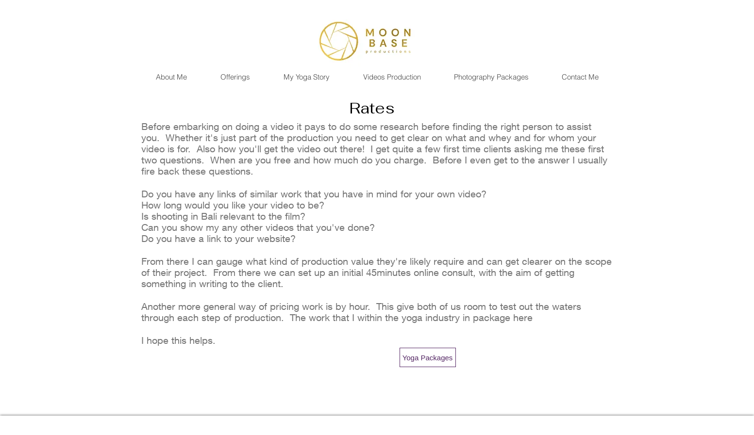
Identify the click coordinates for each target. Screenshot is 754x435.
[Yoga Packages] (428, 357)
